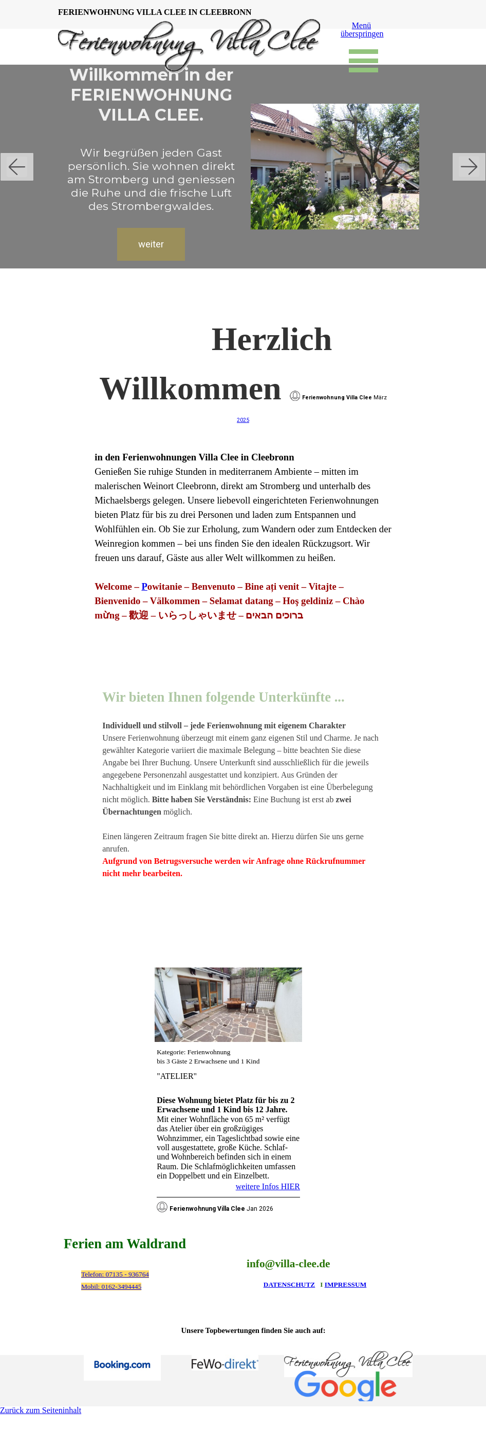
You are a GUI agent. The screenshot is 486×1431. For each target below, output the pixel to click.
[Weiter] (469, 166)
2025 (243, 420)
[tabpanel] (243, 469)
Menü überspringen (362, 29)
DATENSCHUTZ (289, 1284)
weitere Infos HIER (268, 1186)
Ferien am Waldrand (125, 1243)
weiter (148, 244)
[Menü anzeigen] (363, 61)
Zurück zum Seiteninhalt (40, 1410)
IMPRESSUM (345, 1284)
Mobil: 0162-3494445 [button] (111, 1286)
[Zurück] (17, 166)
